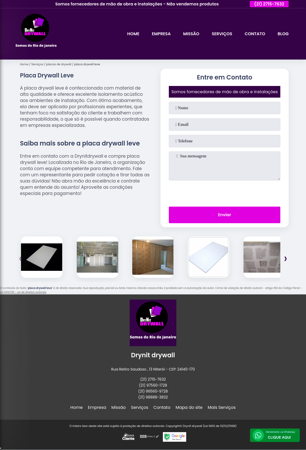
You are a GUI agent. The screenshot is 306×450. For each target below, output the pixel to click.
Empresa (161, 34)
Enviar (224, 215)
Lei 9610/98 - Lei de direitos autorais (23, 292)
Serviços (222, 34)
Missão (191, 34)
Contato (255, 34)
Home (133, 34)
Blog (283, 34)
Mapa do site (189, 407)
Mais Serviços (222, 407)
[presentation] (224, 192)
